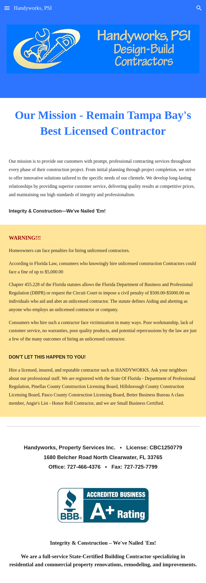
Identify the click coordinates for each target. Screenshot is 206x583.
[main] (103, 123)
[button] (7, 8)
